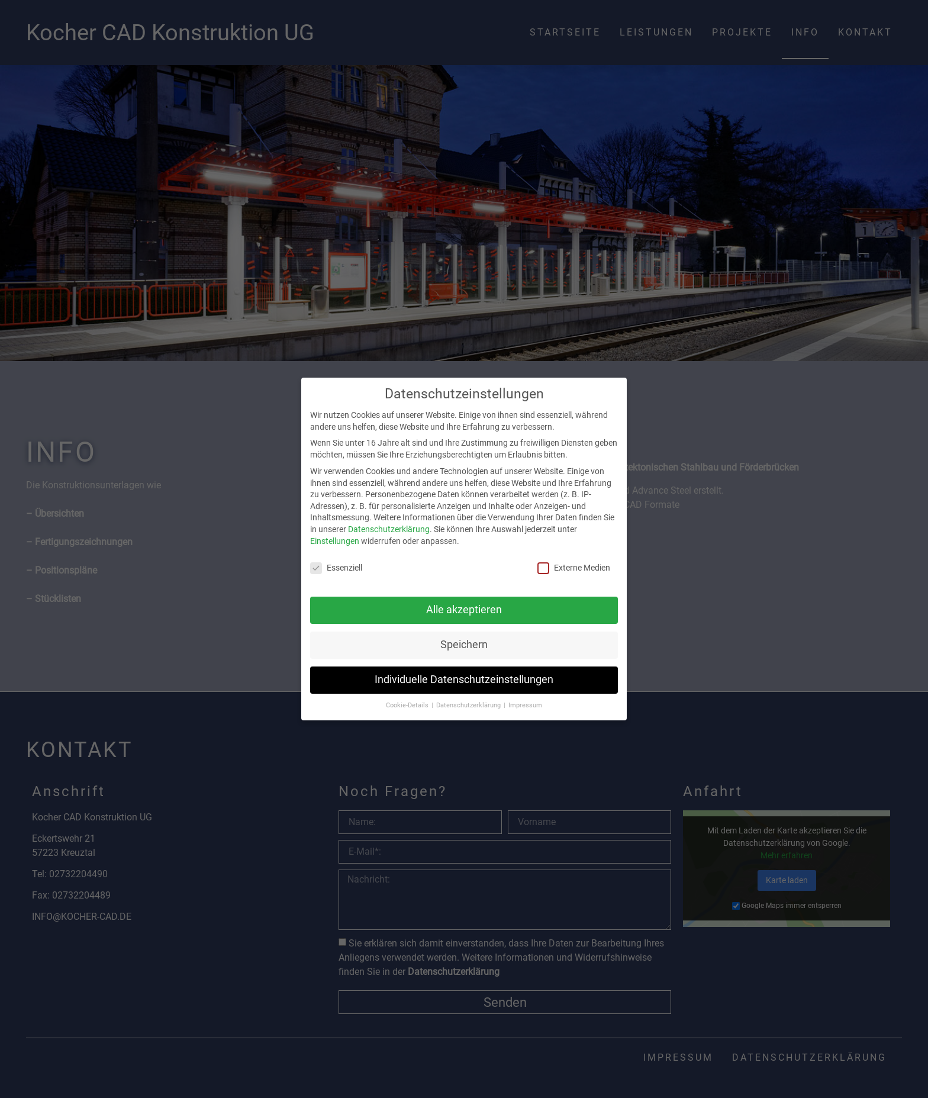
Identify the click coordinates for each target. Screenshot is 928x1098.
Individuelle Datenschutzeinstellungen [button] (464, 679)
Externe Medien (573, 568)
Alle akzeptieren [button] (464, 610)
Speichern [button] (464, 645)
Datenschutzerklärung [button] (469, 705)
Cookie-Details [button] (408, 705)
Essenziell (336, 568)
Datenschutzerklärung (389, 529)
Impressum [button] (525, 705)
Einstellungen (334, 541)
